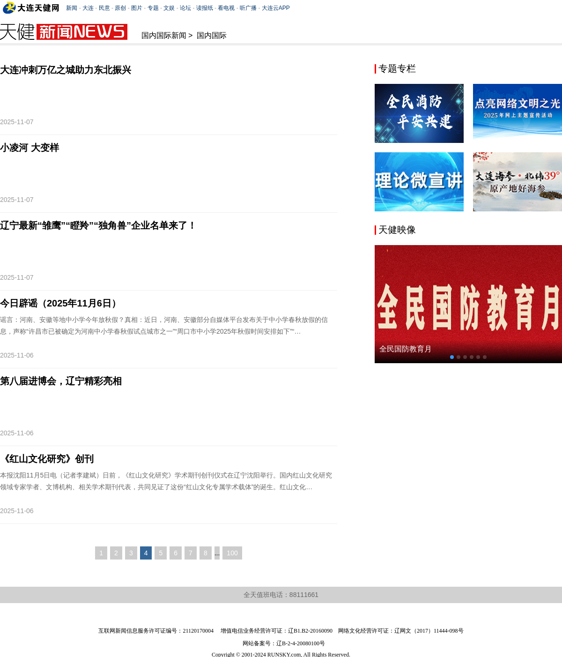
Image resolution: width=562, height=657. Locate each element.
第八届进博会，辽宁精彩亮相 (61, 381)
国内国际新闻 (163, 35)
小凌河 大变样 (29, 147)
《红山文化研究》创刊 (47, 459)
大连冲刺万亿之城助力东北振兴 (65, 70)
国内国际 (212, 35)
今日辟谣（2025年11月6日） (60, 303)
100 (232, 553)
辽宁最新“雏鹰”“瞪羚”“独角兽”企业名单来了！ (98, 225)
